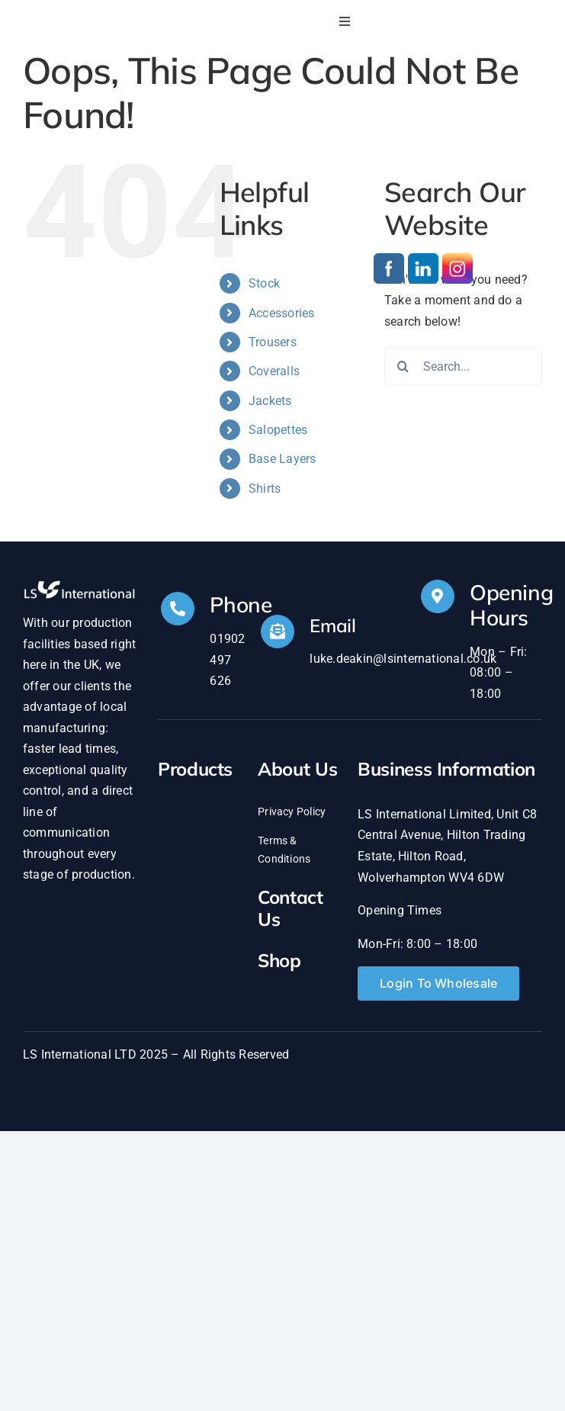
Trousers (273, 342)
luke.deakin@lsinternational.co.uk (403, 658)
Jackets (270, 401)
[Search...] (463, 366)
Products (195, 768)
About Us (297, 768)
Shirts (265, 488)
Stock (264, 283)
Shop (279, 960)
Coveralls (274, 371)
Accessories (282, 313)
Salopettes (278, 430)
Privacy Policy (292, 811)
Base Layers (282, 459)
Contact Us (290, 907)
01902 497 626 (227, 660)
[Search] (403, 366)
